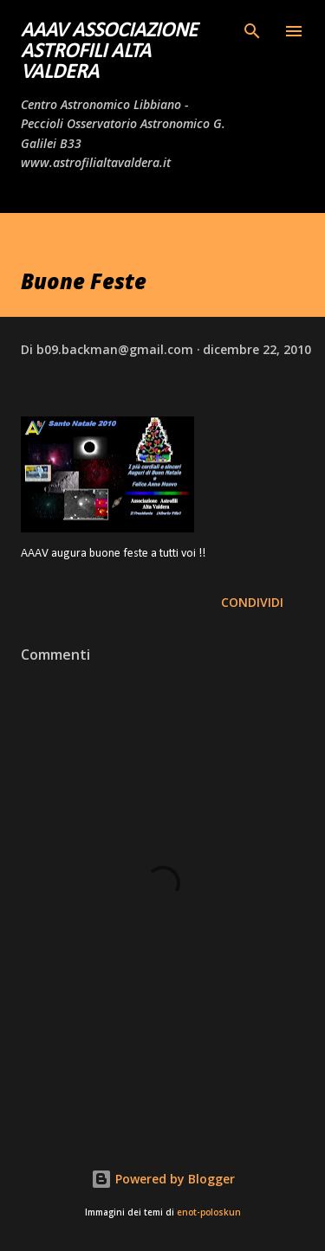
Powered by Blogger (163, 1178)
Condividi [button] (252, 602)
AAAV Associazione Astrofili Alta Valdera (109, 52)
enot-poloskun (209, 1212)
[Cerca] (252, 31)
